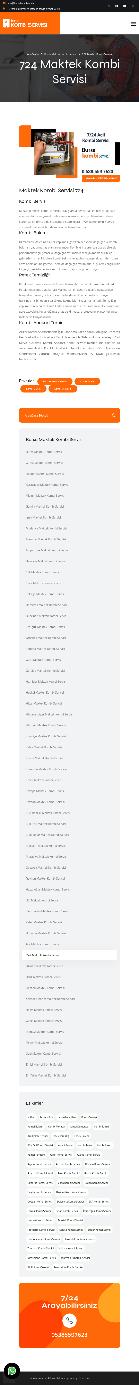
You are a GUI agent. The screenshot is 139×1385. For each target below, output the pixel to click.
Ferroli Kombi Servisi (39, 1211)
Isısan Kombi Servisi (67, 1211)
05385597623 (69, 1334)
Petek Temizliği (61, 1136)
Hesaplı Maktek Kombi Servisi (45, 987)
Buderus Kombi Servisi (40, 1183)
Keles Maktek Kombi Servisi (44, 747)
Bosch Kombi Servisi (96, 1173)
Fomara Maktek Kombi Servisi (45, 648)
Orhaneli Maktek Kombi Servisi (46, 637)
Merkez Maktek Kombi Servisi (45, 1031)
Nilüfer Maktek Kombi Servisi (45, 473)
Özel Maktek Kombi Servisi (43, 1053)
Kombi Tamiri (101, 1126)
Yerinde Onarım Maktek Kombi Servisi (50, 998)
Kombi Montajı (56, 1126)
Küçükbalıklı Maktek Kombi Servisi (48, 812)
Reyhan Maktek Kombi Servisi (45, 878)
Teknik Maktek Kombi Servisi (44, 1042)
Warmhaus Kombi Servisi (75, 1258)
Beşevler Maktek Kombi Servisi (46, 561)
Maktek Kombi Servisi (55, 381)
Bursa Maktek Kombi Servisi (60, 54)
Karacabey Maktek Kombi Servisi (47, 484)
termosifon (46, 1117)
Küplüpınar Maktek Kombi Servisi (47, 834)
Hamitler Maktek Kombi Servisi (46, 681)
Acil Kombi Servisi (38, 1136)
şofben (32, 1117)
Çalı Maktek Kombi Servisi (43, 572)
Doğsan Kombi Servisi (40, 1201)
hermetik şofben (67, 1117)
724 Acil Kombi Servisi (40, 1145)
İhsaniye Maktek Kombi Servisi (46, 736)
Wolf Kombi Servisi (38, 1267)
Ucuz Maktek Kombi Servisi (43, 977)
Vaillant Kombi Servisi (70, 1248)
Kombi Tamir (87, 381)
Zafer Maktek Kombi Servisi (44, 922)
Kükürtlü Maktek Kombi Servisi (46, 823)
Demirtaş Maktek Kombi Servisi (46, 605)
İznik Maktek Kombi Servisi (43, 517)
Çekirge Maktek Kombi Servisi (45, 594)
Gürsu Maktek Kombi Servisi (44, 462)
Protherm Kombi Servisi (41, 1230)
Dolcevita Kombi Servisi (70, 1201)
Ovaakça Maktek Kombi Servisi (46, 867)
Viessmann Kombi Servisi (42, 1258)
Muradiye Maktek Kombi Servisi (46, 856)
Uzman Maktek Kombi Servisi (45, 966)
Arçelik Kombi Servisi (39, 1164)
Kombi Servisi (89, 1117)
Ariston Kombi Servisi (68, 1164)
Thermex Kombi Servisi (41, 1248)
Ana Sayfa (33, 54)
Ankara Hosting (100, 1378)
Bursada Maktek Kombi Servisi (46, 933)
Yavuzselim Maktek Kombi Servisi (48, 911)
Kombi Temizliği (63, 388)
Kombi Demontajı (79, 1126)
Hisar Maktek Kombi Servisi (44, 703)
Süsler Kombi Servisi (99, 1230)
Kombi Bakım (33, 388)
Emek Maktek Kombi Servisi (44, 780)
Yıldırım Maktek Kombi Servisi (45, 495)
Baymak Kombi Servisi (40, 1173)
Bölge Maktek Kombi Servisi (44, 1009)
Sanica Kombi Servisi (71, 1230)
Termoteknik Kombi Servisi (80, 1239)
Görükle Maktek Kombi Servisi (45, 670)
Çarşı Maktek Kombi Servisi (43, 583)
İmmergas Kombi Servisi (97, 1211)
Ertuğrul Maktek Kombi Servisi (46, 626)
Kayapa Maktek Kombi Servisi (45, 791)
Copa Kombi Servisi (69, 1183)
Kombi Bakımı (35, 1126)
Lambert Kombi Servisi (40, 1220)
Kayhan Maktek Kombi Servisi (45, 801)
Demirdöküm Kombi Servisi (71, 1192)
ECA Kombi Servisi (99, 1201)
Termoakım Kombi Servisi (68, 1267)
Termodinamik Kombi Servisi (44, 1239)
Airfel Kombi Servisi (61, 1155)
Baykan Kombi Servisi (97, 1164)
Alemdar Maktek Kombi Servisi (46, 539)
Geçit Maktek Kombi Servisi (44, 659)
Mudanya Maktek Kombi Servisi (46, 528)
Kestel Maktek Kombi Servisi (44, 758)
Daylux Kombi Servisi (39, 1192)
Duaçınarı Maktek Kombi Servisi (46, 615)
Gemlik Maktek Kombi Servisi (45, 506)
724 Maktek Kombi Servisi (43, 955)
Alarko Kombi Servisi (88, 1155)
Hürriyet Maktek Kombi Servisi (46, 725)
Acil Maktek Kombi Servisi (43, 944)
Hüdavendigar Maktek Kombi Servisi (49, 714)
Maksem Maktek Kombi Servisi (46, 845)
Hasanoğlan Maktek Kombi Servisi (48, 889)
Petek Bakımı (81, 1136)
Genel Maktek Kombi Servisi (44, 1020)
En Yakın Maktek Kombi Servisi (46, 1075)
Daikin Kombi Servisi (96, 1183)
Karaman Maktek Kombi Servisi (46, 769)
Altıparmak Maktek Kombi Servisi (47, 550)
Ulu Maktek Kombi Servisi (42, 900)
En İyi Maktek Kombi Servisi (44, 1064)
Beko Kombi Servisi (69, 1173)
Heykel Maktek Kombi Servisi (45, 692)
